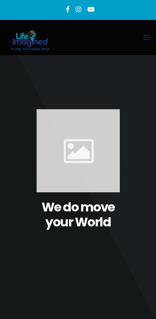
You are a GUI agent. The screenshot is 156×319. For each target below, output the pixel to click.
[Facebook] (67, 9)
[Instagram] (78, 9)
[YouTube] (90, 9)
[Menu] (144, 37)
